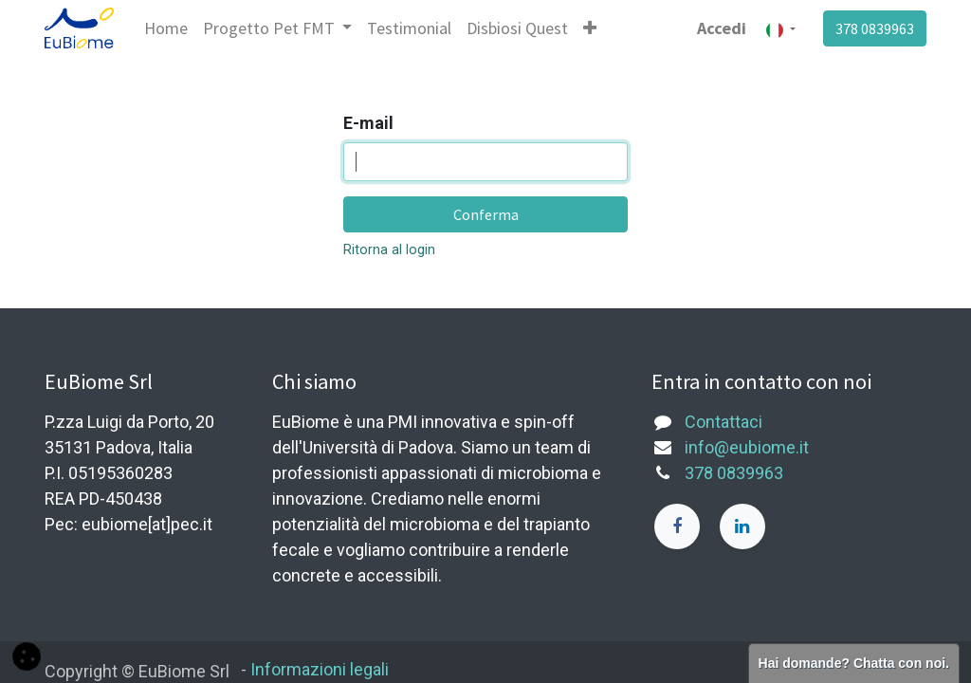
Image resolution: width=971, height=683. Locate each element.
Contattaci (723, 422)
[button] (590, 28)
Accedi (721, 28)
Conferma (486, 214)
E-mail (368, 123)
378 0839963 (874, 28)
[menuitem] (166, 28)
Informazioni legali (319, 669)
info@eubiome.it (747, 447)
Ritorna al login (389, 250)
